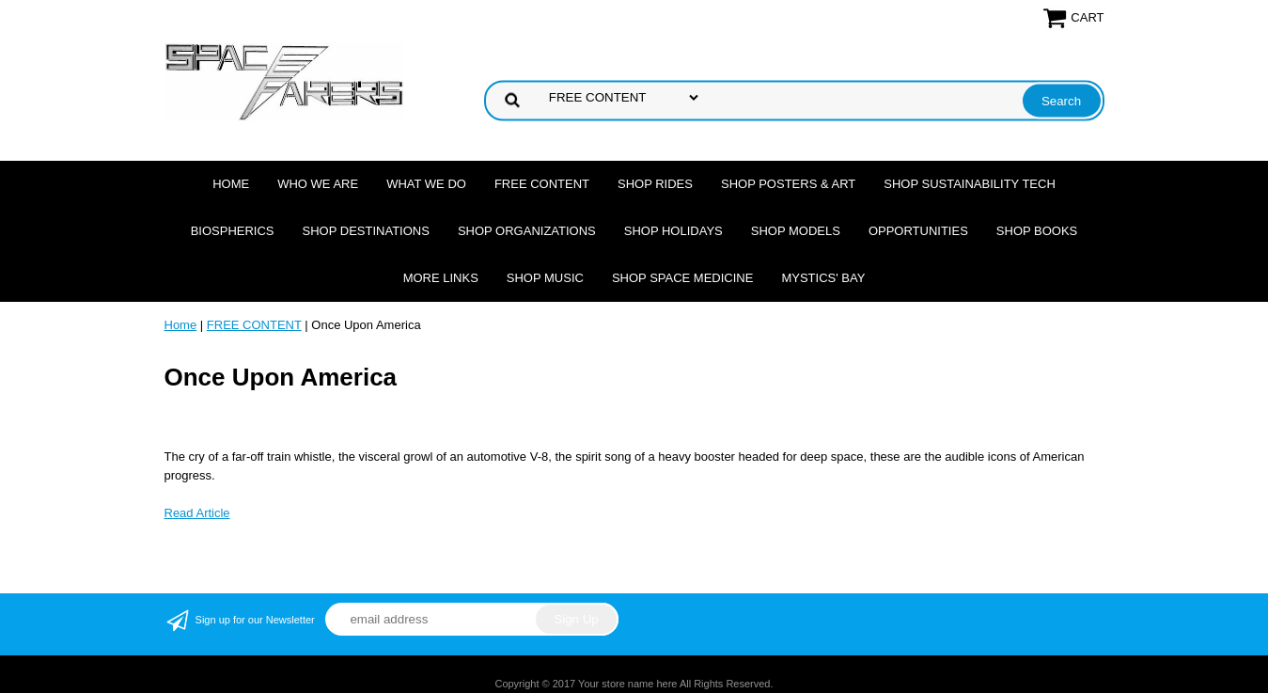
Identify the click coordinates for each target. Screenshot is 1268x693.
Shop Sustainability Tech (970, 184)
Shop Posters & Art (788, 184)
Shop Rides (655, 184)
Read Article (197, 513)
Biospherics (232, 231)
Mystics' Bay (823, 278)
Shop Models (795, 231)
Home (230, 184)
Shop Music (545, 278)
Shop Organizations (527, 231)
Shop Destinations (366, 231)
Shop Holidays (673, 231)
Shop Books (1036, 231)
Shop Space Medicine (683, 278)
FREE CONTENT (541, 184)
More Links (440, 278)
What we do (426, 184)
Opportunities (918, 231)
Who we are (317, 184)
